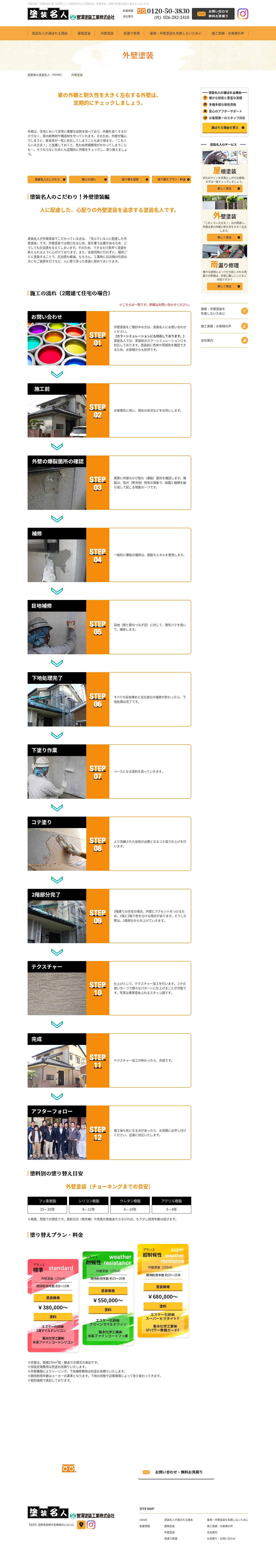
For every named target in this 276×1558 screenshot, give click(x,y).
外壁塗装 (107, 33)
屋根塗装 (84, 33)
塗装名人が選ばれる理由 (49, 33)
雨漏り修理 (132, 33)
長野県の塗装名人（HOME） (46, 75)
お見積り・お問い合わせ (221, 1539)
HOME (143, 1520)
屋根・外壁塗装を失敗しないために (176, 33)
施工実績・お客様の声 (228, 33)
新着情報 (128, 11)
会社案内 (128, 16)
